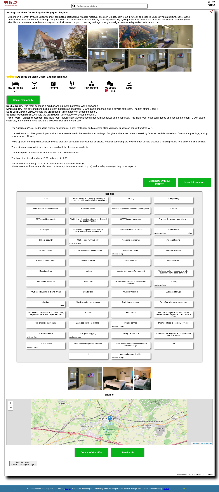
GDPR (166, 489)
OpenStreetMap (206, 443)
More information (194, 182)
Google (68, 489)
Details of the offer (91, 452)
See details (127, 452)
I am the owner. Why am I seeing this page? (23, 463)
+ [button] (11, 403)
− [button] (11, 408)
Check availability (23, 100)
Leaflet (194, 443)
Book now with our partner (159, 182)
